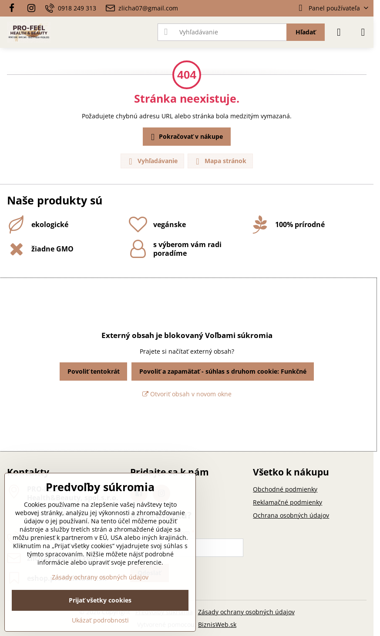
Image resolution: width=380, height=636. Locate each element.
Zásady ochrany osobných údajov (246, 612)
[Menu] (363, 32)
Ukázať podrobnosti (100, 620)
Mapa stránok (219, 161)
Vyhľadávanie (152, 161)
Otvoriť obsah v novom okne (187, 394)
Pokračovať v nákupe (185, 137)
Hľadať (306, 32)
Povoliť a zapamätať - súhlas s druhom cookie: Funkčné (222, 371)
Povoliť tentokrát (93, 371)
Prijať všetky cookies (100, 600)
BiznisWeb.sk (217, 624)
